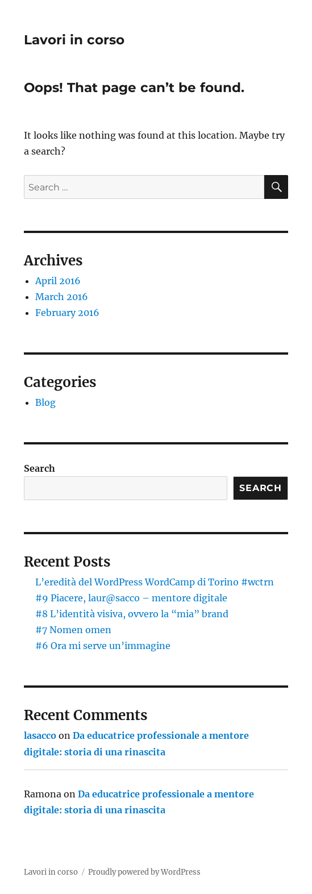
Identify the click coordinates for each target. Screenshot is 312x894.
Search (39, 468)
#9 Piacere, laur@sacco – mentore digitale (131, 598)
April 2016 (58, 280)
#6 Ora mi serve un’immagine (102, 645)
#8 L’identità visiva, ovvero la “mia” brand (131, 613)
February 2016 (67, 312)
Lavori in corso (74, 40)
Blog (45, 402)
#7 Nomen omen (73, 629)
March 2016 (61, 296)
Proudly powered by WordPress (144, 872)
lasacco (40, 735)
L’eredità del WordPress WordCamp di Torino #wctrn (154, 582)
